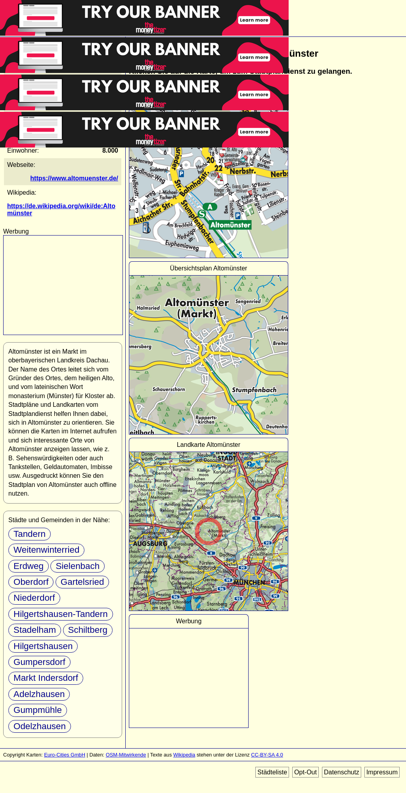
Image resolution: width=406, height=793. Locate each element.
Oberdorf (30, 582)
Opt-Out (305, 772)
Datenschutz (341, 772)
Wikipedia (184, 755)
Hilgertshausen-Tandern (60, 614)
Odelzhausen (39, 726)
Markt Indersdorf (45, 678)
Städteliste (272, 772)
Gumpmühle (37, 710)
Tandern (29, 534)
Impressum (382, 772)
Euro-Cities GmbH (64, 755)
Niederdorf (34, 598)
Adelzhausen (39, 694)
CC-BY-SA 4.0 (267, 755)
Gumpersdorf (39, 662)
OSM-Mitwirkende (126, 755)
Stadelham (34, 630)
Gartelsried (82, 582)
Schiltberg (88, 630)
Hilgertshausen (43, 646)
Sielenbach (78, 566)
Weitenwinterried (46, 550)
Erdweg (28, 566)
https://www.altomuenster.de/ (74, 178)
